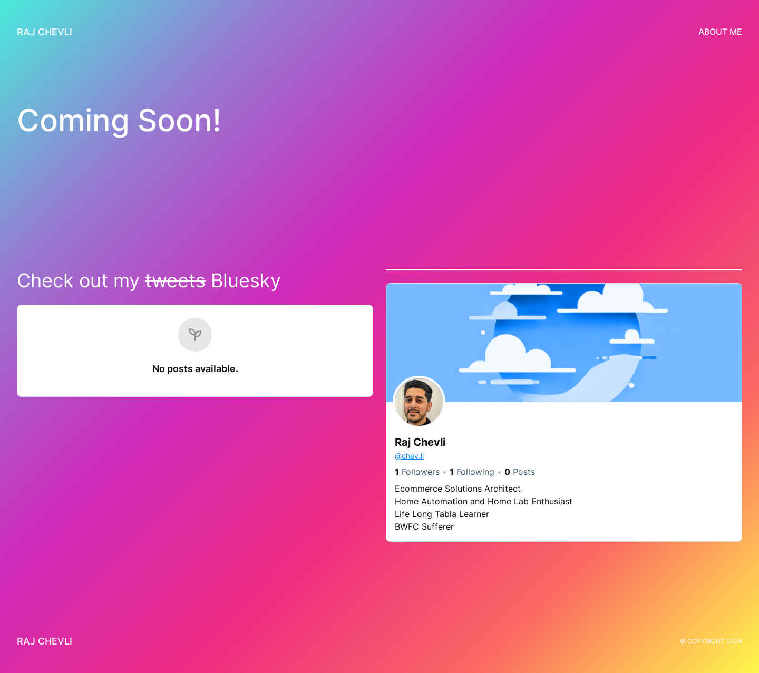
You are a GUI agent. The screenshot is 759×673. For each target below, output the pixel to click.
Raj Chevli (44, 31)
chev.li (409, 455)
